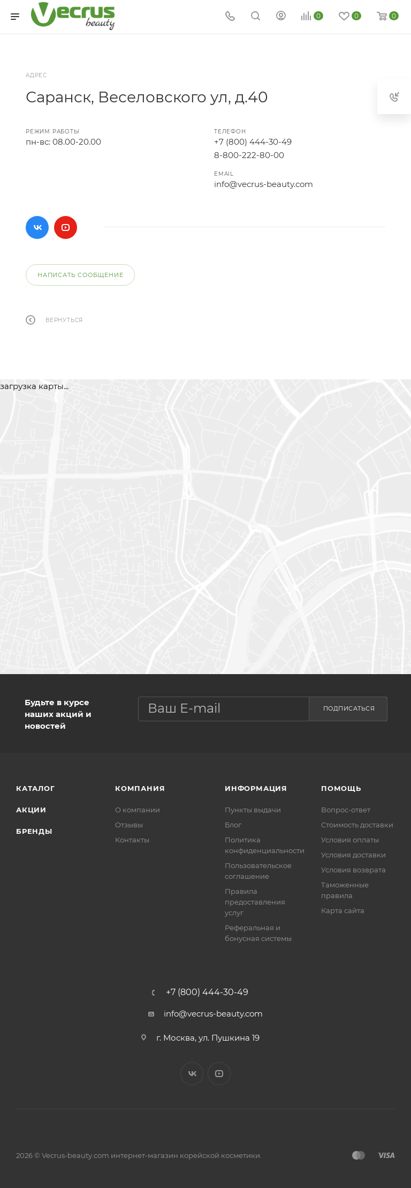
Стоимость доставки (357, 824)
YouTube (65, 227)
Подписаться (349, 708)
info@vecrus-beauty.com (263, 184)
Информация (256, 788)
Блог (233, 824)
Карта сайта (342, 910)
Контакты (132, 839)
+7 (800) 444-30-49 (253, 142)
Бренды (34, 831)
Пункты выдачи (253, 809)
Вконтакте (37, 227)
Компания (140, 788)
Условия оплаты (350, 839)
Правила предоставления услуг (255, 902)
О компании (137, 809)
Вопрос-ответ (345, 809)
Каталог (35, 788)
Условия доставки (353, 854)
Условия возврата (353, 869)
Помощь (341, 788)
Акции (31, 809)
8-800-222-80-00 (249, 155)
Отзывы (129, 824)
